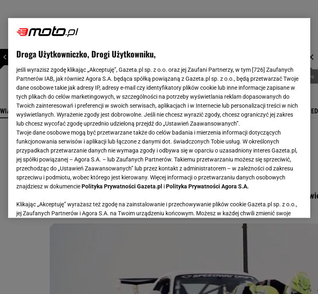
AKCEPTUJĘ (274, 202)
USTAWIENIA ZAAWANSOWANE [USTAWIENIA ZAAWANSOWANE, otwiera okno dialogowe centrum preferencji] (69, 201)
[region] (159, 118)
